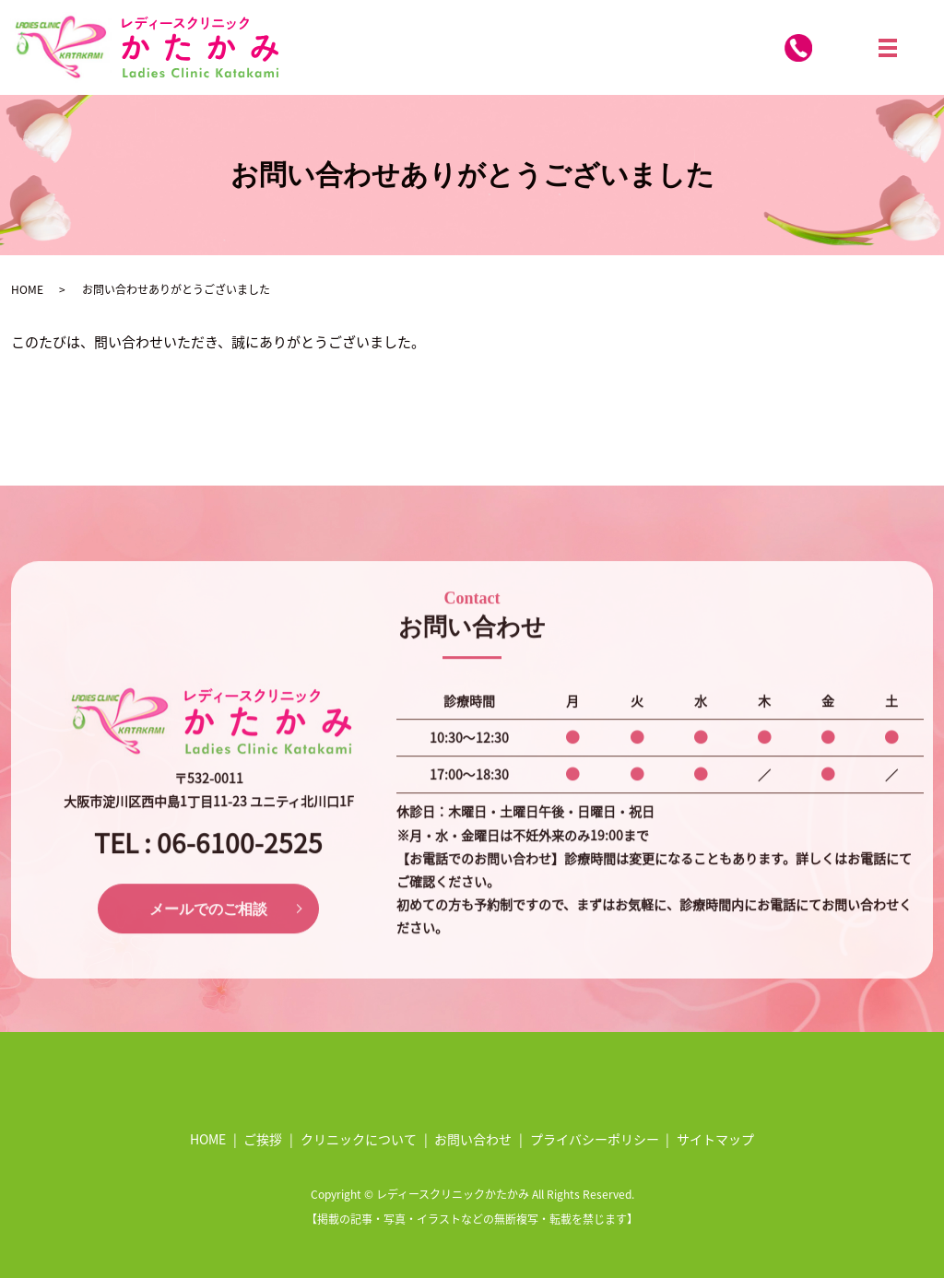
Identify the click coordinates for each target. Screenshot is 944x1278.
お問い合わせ (473, 1139)
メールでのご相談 (208, 939)
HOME (27, 289)
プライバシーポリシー (594, 1139)
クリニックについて (359, 1139)
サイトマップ (715, 1139)
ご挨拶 (262, 1139)
